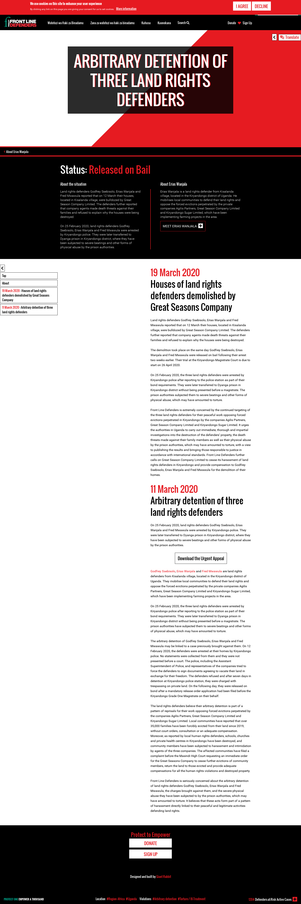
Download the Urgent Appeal (201, 558)
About (5, 283)
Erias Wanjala (186, 571)
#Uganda (131, 899)
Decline (261, 6)
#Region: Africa (116, 899)
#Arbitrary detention (165, 899)
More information (126, 8)
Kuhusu (146, 23)
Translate (292, 37)
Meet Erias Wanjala (180, 226)
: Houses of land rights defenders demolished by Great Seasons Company (25, 295)
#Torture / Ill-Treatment (191, 899)
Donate (232, 23)
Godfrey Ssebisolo (162, 571)
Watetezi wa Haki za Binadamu (66, 23)
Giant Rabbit (163, 876)
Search (183, 22)
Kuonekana (164, 23)
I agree (242, 6)
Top (4, 275)
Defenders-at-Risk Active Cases (270, 899)
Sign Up (247, 23)
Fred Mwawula (212, 571)
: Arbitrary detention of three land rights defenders (27, 309)
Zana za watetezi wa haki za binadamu (112, 23)
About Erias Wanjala (17, 152)
